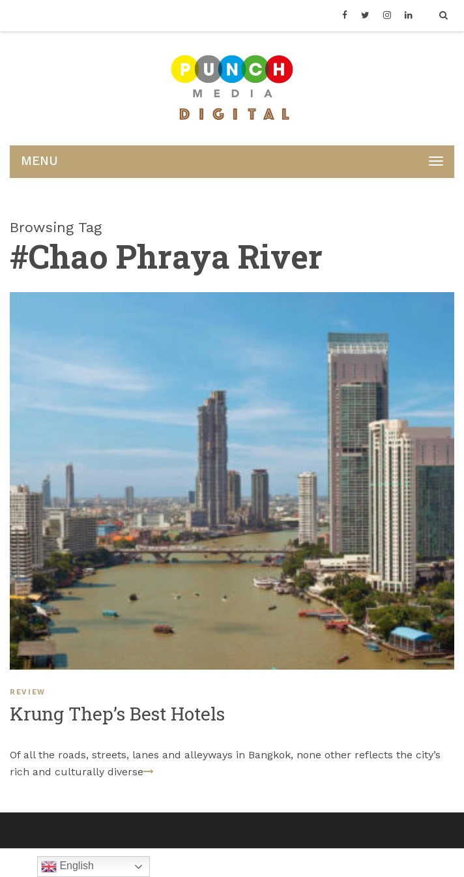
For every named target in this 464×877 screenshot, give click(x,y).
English (67, 866)
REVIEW (28, 692)
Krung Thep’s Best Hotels (117, 714)
